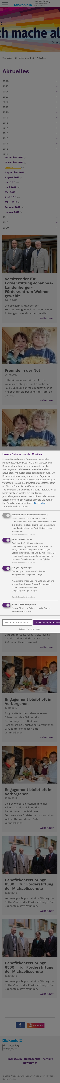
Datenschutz (40, 503)
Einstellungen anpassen (17, 622)
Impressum (35, 629)
